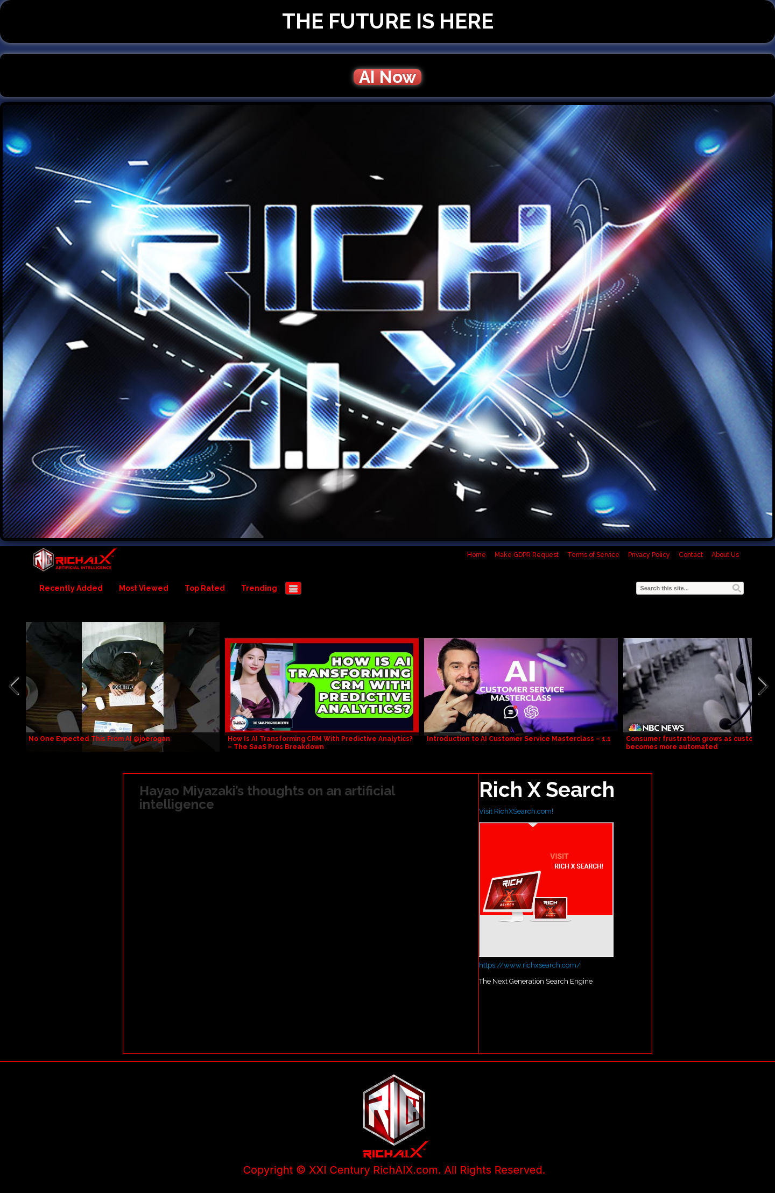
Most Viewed (143, 588)
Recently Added (71, 588)
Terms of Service (593, 555)
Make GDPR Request (527, 555)
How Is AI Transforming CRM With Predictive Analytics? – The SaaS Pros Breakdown (320, 743)
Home (476, 555)
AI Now (387, 77)
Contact (691, 555)
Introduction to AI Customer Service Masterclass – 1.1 (519, 739)
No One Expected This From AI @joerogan (99, 739)
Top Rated (205, 588)
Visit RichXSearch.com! (516, 811)
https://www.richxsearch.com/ (530, 965)
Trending (259, 588)
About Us (725, 555)
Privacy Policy (649, 555)
